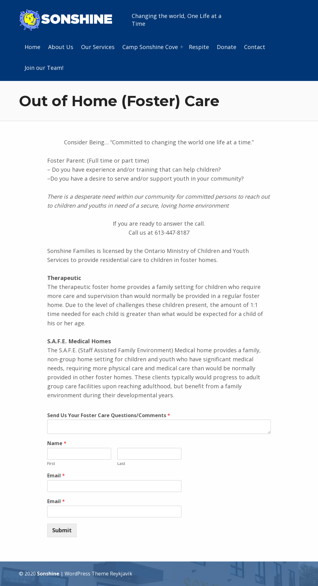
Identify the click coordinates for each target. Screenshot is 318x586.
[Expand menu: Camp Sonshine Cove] (181, 46)
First (51, 463)
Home (32, 47)
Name (56, 443)
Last (121, 463)
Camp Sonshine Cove (150, 47)
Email (56, 475)
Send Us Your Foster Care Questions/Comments (108, 415)
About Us (60, 47)
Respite (199, 47)
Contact (254, 47)
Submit (62, 530)
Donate (226, 47)
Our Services (98, 47)
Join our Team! (44, 67)
